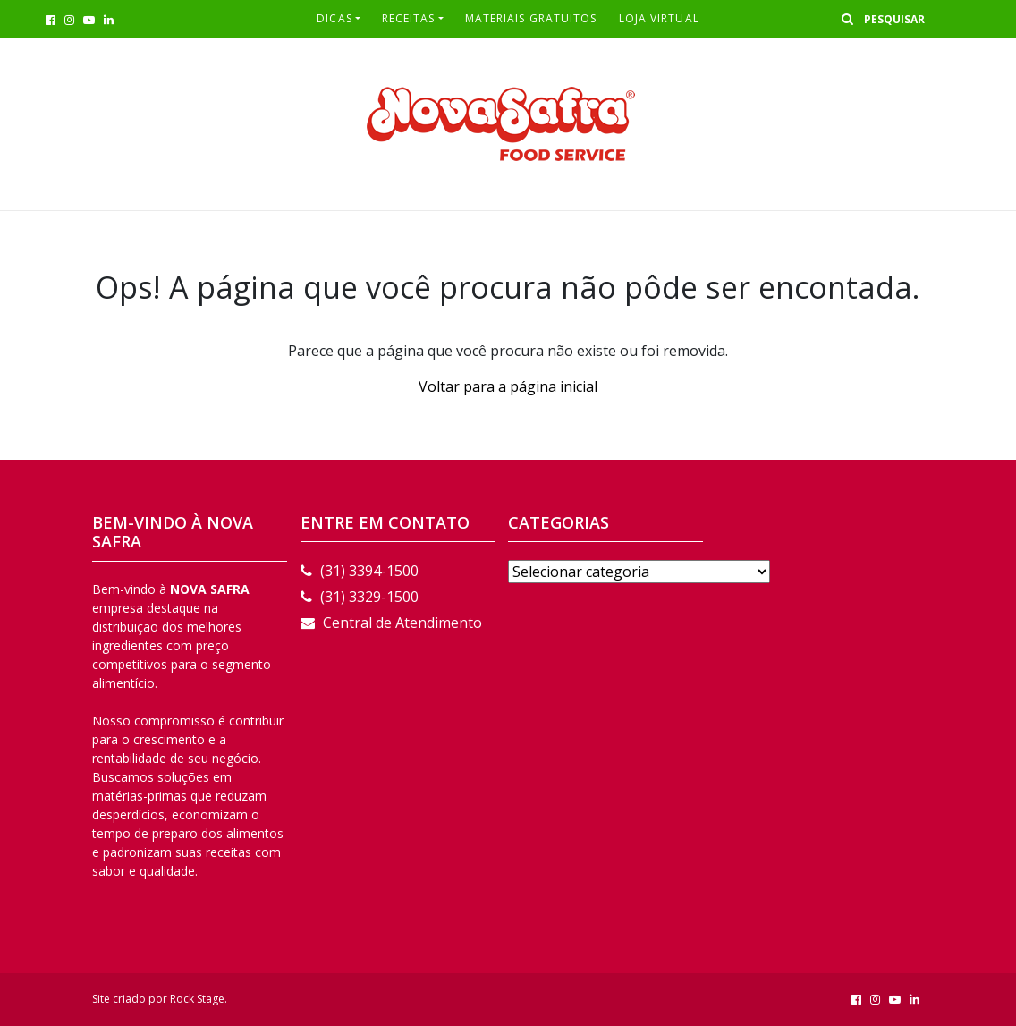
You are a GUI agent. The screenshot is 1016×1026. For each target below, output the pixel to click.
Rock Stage (197, 998)
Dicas (334, 18)
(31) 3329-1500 (360, 596)
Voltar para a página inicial (508, 386)
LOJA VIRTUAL (659, 18)
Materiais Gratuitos (531, 18)
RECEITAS (409, 18)
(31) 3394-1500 (360, 571)
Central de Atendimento (391, 622)
